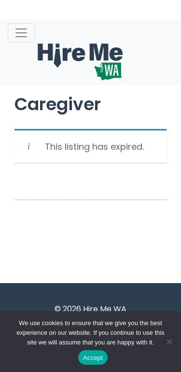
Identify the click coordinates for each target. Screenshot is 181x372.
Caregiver (57, 104)
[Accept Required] (169, 341)
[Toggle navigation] (21, 33)
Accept (93, 357)
